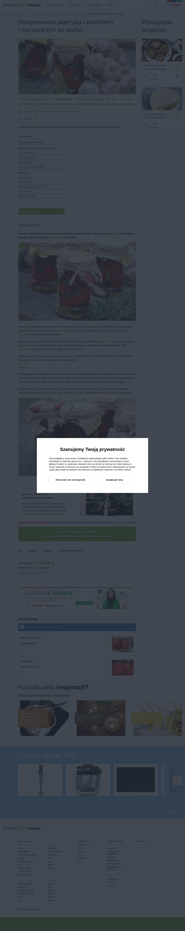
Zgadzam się (115, 481)
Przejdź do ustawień (70, 481)
